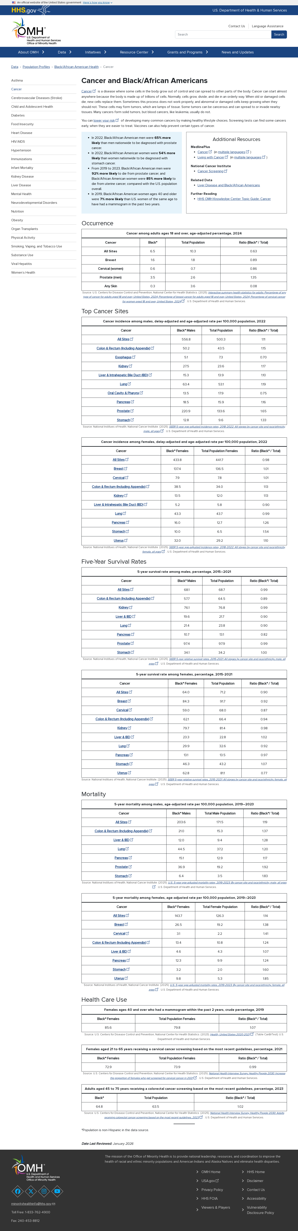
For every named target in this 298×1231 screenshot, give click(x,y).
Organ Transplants (24, 229)
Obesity (17, 220)
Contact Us (236, 26)
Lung (126, 384)
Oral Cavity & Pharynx (126, 393)
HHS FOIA (209, 1198)
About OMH (31, 52)
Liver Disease (21, 185)
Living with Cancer (213, 157)
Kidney (125, 366)
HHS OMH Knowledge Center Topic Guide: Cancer (234, 199)
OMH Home (210, 1172)
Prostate (126, 411)
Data (64, 52)
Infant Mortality (22, 168)
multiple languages (234, 152)
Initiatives (95, 52)
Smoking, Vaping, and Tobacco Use (36, 246)
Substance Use (22, 255)
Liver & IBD (126, 617)
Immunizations (21, 159)
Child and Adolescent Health (32, 107)
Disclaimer (255, 1181)
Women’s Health (23, 272)
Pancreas (126, 402)
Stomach (126, 420)
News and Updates (238, 52)
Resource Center (137, 52)
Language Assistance (268, 26)
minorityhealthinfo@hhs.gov (33, 1204)
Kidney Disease (22, 176)
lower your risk (107, 120)
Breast (121, 469)
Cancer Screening (213, 171)
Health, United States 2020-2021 (232, 1034)
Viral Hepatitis (21, 264)
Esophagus (126, 357)
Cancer (16, 89)
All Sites (125, 339)
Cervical (121, 478)
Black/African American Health (76, 67)
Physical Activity (23, 238)
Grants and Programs (187, 52)
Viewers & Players (215, 1207)
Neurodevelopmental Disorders (34, 203)
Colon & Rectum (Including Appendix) (126, 348)
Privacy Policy (212, 1190)
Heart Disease (21, 133)
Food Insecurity (22, 124)
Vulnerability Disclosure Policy (260, 1210)
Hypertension (21, 150)
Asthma (17, 80)
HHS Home (256, 1172)
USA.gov (210, 1180)
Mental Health (21, 194)
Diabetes (18, 115)
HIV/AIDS (18, 141)
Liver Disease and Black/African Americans (229, 185)
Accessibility (256, 1198)
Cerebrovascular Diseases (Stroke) (36, 98)
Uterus (121, 541)
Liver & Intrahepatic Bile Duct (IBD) (126, 375)
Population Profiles (36, 67)
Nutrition (17, 211)
